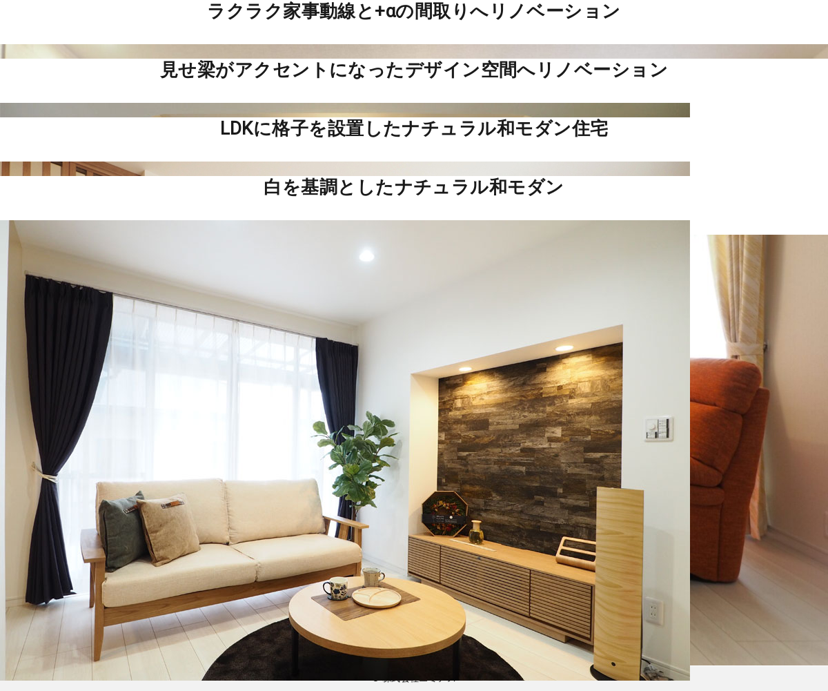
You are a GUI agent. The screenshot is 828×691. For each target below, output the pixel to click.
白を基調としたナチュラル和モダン (414, 187)
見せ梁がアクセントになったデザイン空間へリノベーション (414, 69)
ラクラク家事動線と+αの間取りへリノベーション (413, 11)
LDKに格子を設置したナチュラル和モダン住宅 (414, 128)
